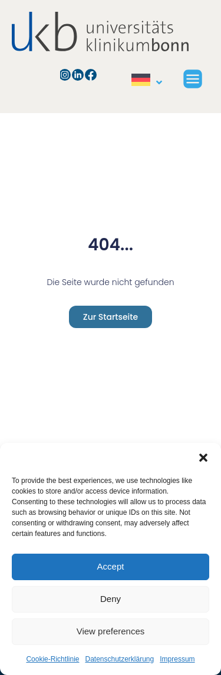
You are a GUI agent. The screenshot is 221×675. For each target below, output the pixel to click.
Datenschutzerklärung (119, 659)
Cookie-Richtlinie (52, 659)
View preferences (111, 631)
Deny (110, 599)
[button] (203, 458)
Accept (110, 566)
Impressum (177, 659)
